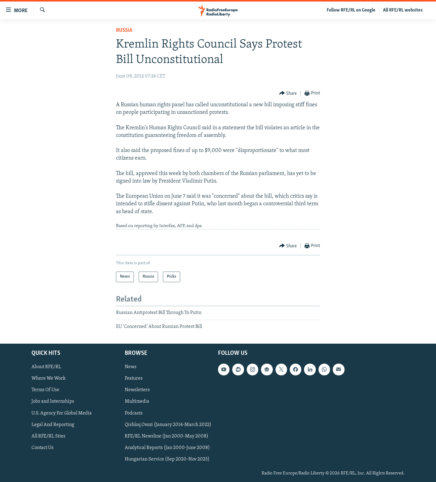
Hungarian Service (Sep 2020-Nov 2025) (167, 459)
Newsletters (137, 390)
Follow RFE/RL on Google (351, 10)
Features (134, 378)
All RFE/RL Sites (48, 436)
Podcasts (134, 413)
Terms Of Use (45, 390)
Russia (124, 30)
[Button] (288, 93)
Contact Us (42, 447)
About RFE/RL (46, 367)
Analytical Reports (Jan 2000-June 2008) (167, 447)
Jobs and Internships (52, 401)
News (131, 367)
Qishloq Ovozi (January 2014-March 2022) (168, 424)
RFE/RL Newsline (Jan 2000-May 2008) (166, 436)
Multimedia (137, 401)
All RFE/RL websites (403, 10)
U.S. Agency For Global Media (61, 413)
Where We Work (48, 378)
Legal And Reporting (52, 424)
